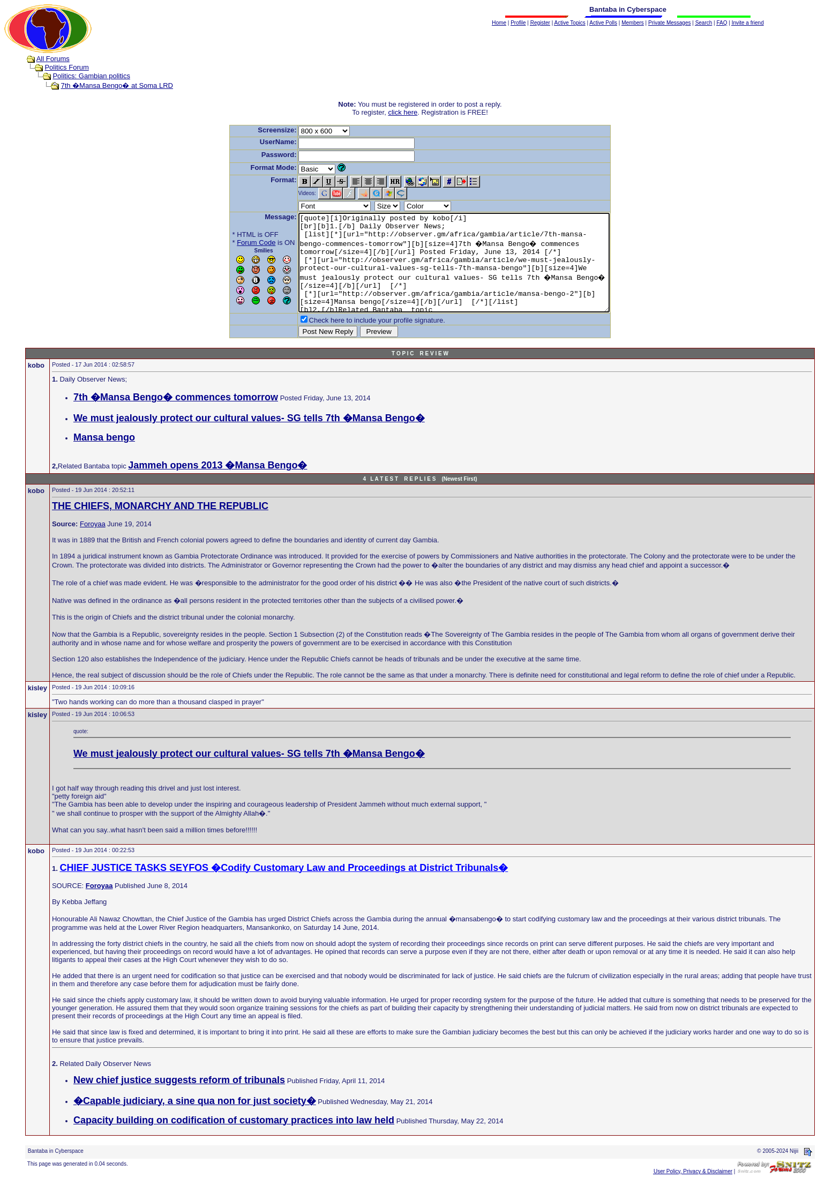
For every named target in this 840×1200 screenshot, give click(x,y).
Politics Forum (66, 67)
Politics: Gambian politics (91, 76)
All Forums (53, 59)
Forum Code (237, 242)
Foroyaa (93, 543)
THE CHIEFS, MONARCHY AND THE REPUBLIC (160, 525)
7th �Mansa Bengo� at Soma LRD (117, 85)
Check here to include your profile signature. (358, 340)
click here (402, 112)
